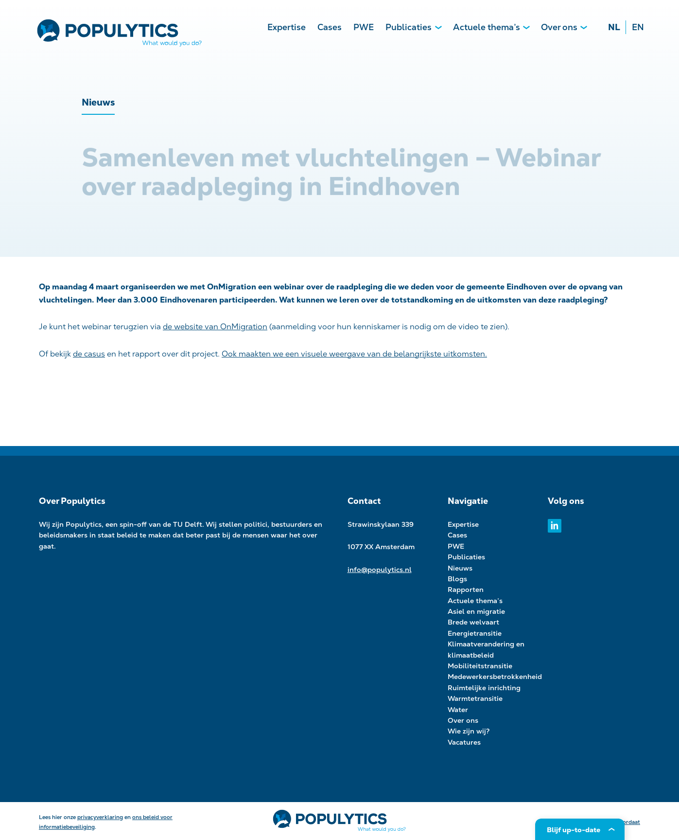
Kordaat (629, 822)
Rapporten (466, 589)
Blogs (457, 578)
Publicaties (408, 27)
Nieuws (460, 568)
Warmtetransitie (475, 698)
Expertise (286, 27)
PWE (363, 27)
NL (614, 27)
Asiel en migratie (476, 611)
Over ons (559, 27)
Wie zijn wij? (469, 731)
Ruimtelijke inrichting (484, 687)
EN (638, 27)
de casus (89, 354)
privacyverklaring (100, 817)
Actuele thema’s (486, 27)
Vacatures (464, 742)
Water (458, 709)
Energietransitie (475, 633)
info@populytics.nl (380, 569)
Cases (329, 27)
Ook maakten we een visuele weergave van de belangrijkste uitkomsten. (354, 354)
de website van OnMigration (215, 327)
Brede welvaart (473, 622)
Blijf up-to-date (573, 829)
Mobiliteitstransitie (480, 665)
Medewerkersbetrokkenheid (495, 676)
